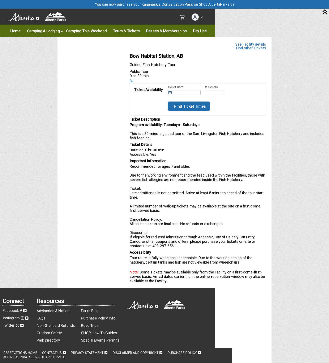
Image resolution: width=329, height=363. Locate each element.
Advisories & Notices (54, 311)
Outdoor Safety (49, 333)
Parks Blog (90, 311)
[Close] (325, 12)
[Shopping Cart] (182, 17)
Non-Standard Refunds (56, 325)
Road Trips (90, 325)
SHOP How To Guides (99, 333)
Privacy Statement (87, 353)
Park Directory (48, 340)
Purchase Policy (182, 353)
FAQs (41, 318)
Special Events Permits (100, 340)
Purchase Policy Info (98, 318)
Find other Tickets (251, 48)
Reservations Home (20, 353)
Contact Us (52, 353)
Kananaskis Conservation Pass (167, 4)
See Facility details (250, 43)
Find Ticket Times (189, 106)
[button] (197, 17)
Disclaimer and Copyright (135, 353)
